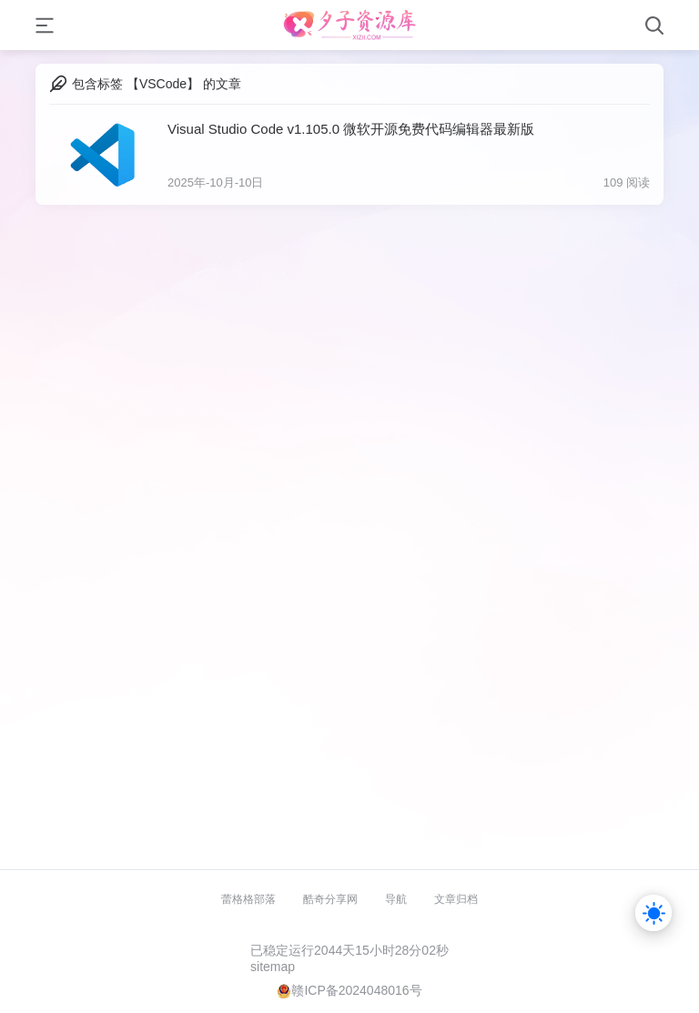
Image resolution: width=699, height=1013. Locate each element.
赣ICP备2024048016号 (356, 990)
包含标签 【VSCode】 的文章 (156, 83)
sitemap (272, 966)
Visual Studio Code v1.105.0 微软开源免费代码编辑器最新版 (350, 129)
